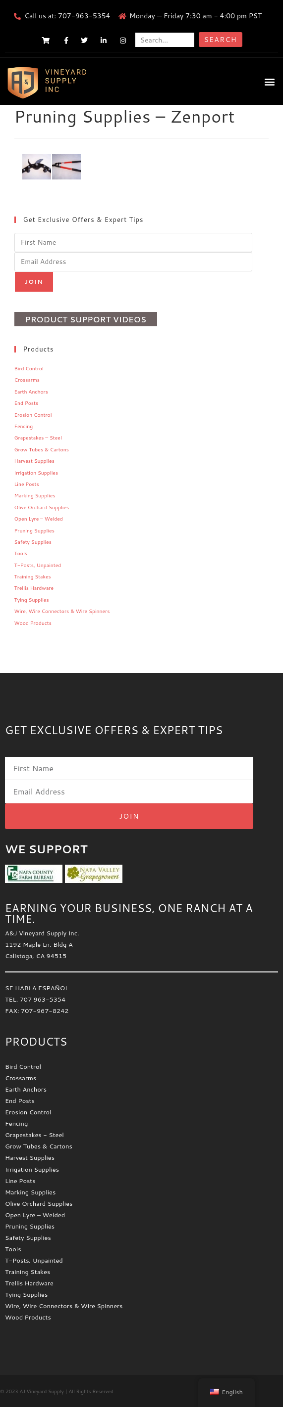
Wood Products (33, 622)
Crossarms (27, 379)
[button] (270, 81)
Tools (20, 553)
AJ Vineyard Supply (41, 1391)
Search (220, 39)
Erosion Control (33, 414)
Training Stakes (32, 576)
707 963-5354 (42, 999)
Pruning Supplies (34, 530)
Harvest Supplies (34, 460)
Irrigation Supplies (36, 472)
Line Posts (26, 484)
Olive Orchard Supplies (41, 507)
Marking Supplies (35, 495)
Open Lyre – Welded (38, 518)
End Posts (26, 402)
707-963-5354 (84, 16)
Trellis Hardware (34, 587)
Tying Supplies (31, 599)
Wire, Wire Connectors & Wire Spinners (62, 611)
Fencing (23, 426)
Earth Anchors (31, 391)
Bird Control (29, 368)
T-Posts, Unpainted (37, 565)
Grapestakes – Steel (38, 437)
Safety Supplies (33, 541)
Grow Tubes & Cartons (41, 449)
